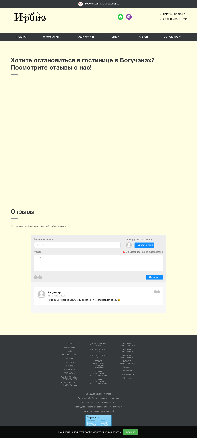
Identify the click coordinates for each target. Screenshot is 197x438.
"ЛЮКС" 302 (70, 373)
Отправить (154, 277)
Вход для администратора (98, 394)
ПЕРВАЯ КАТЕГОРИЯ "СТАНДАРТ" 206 (98, 382)
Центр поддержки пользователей (98, 411)
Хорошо (130, 432)
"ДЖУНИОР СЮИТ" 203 (98, 351)
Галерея (143, 37)
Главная (21, 37)
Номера (69, 366)
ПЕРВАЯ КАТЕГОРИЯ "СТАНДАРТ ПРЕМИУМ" (98, 364)
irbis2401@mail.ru (174, 14)
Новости (127, 378)
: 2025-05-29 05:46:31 (113, 407)
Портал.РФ (110, 403)
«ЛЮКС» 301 (70, 370)
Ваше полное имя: (77, 243)
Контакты (127, 371)
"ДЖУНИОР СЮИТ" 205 (98, 357)
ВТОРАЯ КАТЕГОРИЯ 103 (127, 357)
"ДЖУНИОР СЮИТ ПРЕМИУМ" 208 (70, 384)
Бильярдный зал (70, 355)
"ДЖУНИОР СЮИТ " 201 (98, 345)
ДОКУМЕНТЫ (127, 375)
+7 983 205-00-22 (175, 19)
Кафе (69, 351)
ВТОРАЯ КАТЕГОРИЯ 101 (127, 345)
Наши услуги (85, 37)
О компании (69, 347)
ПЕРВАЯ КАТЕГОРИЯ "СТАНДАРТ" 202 (98, 374)
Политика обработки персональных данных (98, 398)
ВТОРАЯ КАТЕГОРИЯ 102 (127, 351)
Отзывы (69, 359)
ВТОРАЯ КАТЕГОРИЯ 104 (127, 362)
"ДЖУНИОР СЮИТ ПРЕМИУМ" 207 (70, 378)
